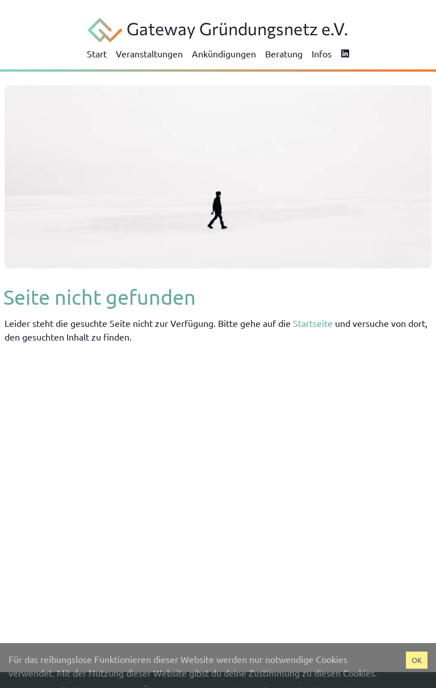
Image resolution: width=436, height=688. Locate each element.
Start (97, 53)
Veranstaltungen (149, 53)
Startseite (313, 323)
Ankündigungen (224, 53)
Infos (322, 53)
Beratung (284, 53)
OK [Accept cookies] (417, 660)
